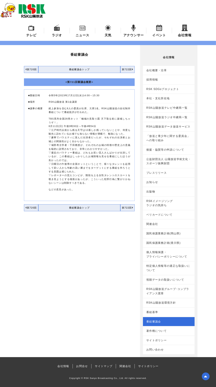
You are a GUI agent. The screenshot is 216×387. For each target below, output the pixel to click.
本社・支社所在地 (158, 98)
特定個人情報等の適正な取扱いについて (168, 268)
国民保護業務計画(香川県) (163, 242)
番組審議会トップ (79, 69)
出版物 (150, 191)
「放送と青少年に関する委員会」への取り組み (168, 138)
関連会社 (152, 224)
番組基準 (152, 312)
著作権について (156, 330)
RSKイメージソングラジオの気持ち (159, 203)
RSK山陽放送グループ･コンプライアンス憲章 (167, 291)
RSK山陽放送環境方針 (161, 302)
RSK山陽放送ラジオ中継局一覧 (166, 117)
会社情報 (63, 366)
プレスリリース (156, 172)
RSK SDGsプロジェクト (162, 89)
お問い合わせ (155, 349)
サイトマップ (103, 366)
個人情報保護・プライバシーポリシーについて (166, 254)
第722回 (127, 69)
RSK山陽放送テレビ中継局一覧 (166, 107)
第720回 (31, 69)
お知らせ (152, 182)
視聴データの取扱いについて (165, 279)
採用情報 (152, 79)
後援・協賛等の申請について (165, 149)
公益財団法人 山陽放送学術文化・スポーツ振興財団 (168, 161)
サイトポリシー (156, 340)
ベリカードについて (159, 214)
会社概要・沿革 (156, 70)
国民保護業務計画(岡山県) (163, 233)
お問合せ (82, 366)
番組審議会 (153, 321)
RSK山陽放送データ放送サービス (168, 126)
